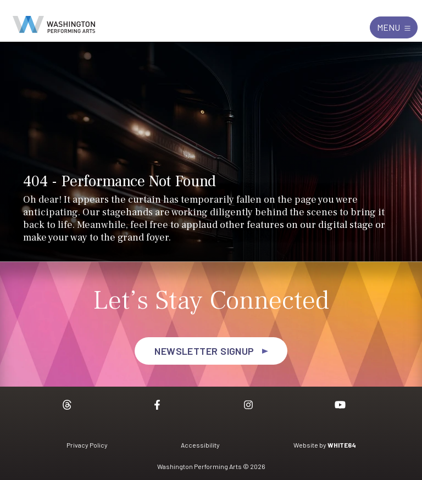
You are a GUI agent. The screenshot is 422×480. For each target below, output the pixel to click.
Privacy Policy (87, 445)
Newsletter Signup (204, 351)
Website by (324, 445)
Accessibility (200, 445)
